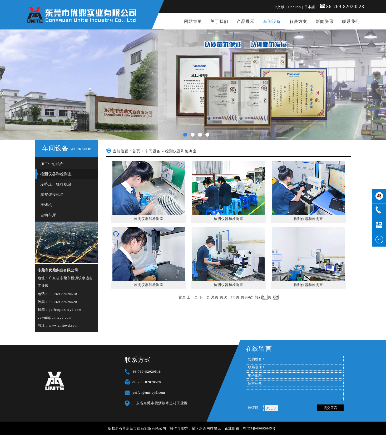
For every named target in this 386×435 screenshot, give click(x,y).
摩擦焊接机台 (52, 195)
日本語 (309, 7)
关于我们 (219, 21)
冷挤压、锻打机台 (56, 184)
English (294, 7)
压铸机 (46, 205)
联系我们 (351, 21)
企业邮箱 (232, 428)
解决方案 (298, 21)
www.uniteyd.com (63, 325)
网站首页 (193, 21)
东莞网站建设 (210, 428)
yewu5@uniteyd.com (54, 317)
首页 (136, 151)
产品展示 (246, 21)
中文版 (279, 7)
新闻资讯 (325, 21)
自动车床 (48, 215)
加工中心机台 (52, 164)
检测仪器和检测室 (56, 174)
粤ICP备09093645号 (259, 428)
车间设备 (272, 21)
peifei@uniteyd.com (65, 310)
